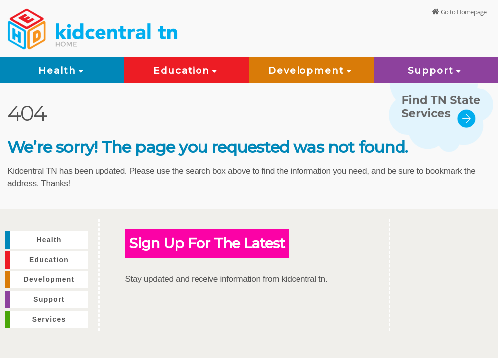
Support (436, 70)
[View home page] (27, 27)
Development (311, 70)
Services (49, 319)
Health (62, 70)
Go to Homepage (464, 11)
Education (186, 70)
